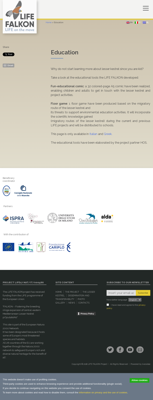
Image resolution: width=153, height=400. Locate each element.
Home (48, 22)
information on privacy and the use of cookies (103, 392)
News (71, 303)
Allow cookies (140, 380)
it (138, 22)
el (146, 22)
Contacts (83, 303)
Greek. (108, 134)
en (129, 22)
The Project (72, 292)
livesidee (146, 364)
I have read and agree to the (126, 306)
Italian (93, 134)
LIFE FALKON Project (97, 364)
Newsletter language (117, 299)
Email (8, 65)
